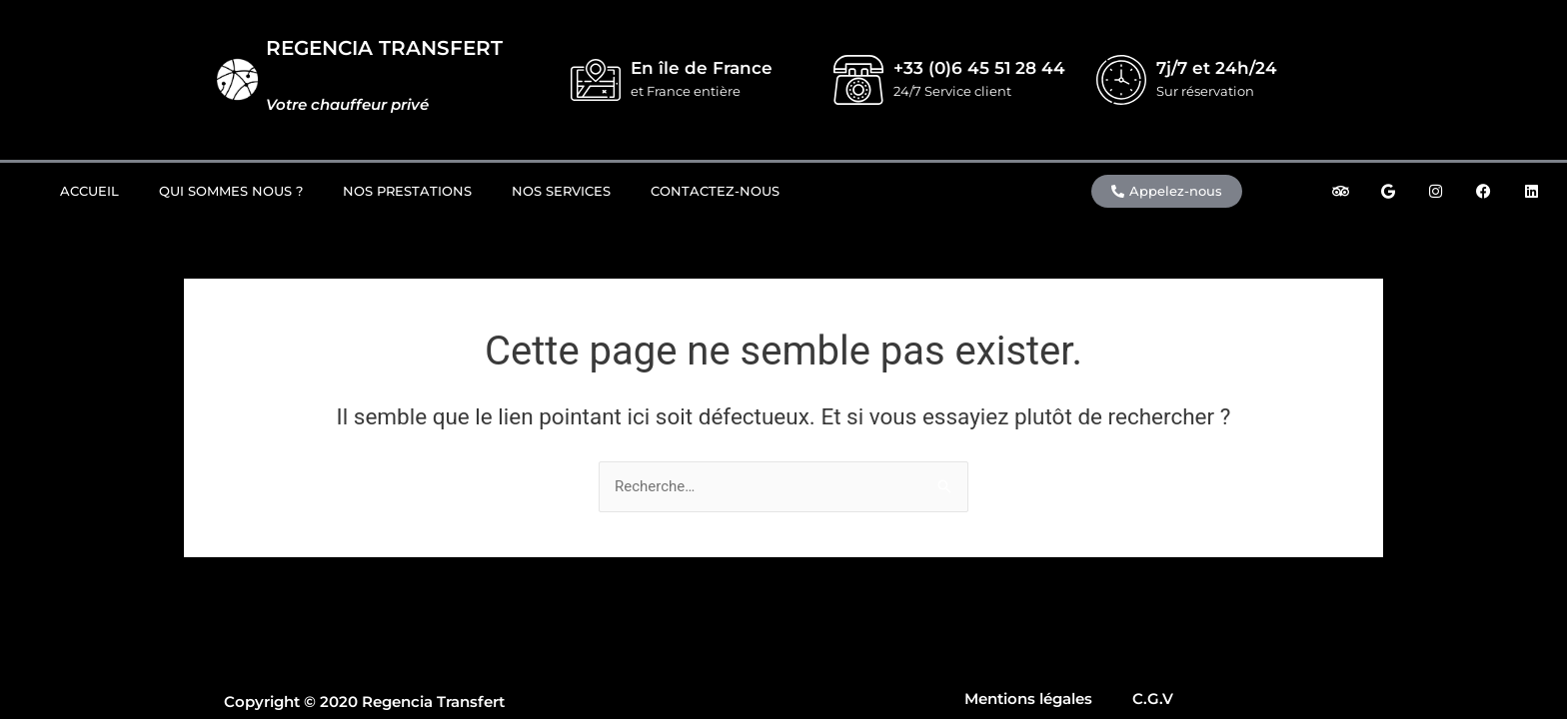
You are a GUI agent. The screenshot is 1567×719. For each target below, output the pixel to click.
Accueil (89, 191)
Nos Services (561, 191)
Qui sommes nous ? (231, 191)
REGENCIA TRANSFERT (384, 48)
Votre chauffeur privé (347, 104)
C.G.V (1152, 698)
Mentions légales (1028, 698)
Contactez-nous (715, 191)
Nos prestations (407, 191)
